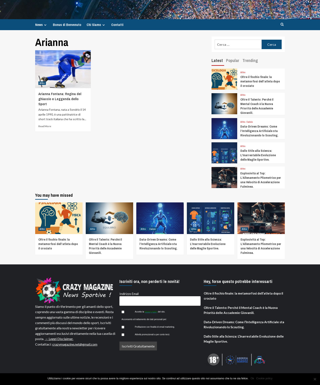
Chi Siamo (96, 24)
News (41, 24)
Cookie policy (264, 378)
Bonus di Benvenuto (67, 24)
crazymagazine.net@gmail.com (74, 344)
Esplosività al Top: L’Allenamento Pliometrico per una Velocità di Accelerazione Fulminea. (260, 180)
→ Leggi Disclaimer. (59, 339)
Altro (42, 83)
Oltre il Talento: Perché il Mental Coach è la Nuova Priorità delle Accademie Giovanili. (256, 106)
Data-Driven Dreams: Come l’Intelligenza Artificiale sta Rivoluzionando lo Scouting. (259, 130)
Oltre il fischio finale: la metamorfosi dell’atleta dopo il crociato (260, 81)
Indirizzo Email (129, 294)
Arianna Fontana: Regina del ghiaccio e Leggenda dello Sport (59, 98)
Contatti (117, 24)
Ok (252, 378)
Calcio (249, 122)
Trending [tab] (250, 60)
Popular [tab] (232, 60)
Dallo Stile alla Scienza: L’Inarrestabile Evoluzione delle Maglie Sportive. (258, 155)
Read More (44, 126)
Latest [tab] (217, 60)
